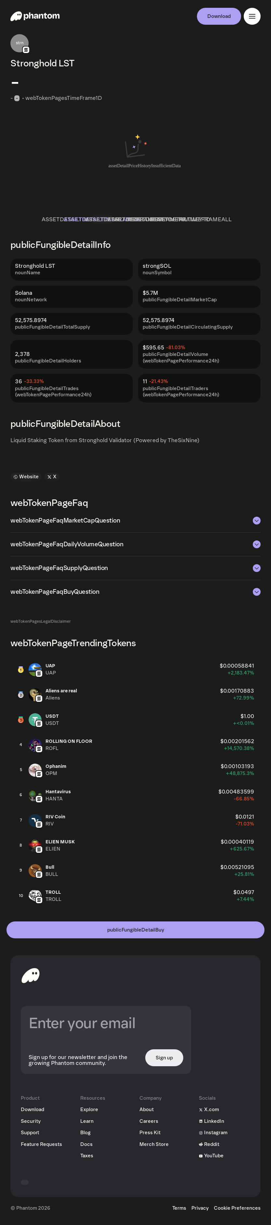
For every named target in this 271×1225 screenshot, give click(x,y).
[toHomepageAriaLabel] (30, 978)
